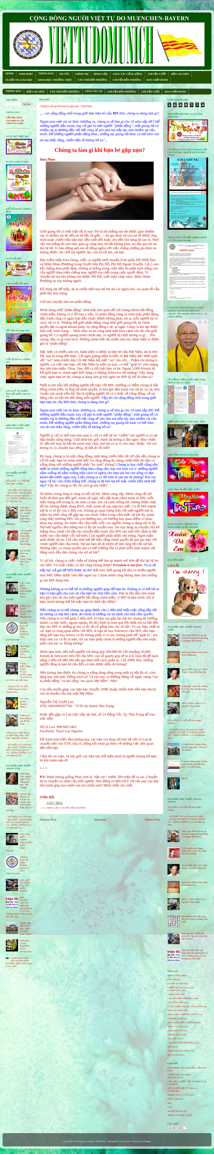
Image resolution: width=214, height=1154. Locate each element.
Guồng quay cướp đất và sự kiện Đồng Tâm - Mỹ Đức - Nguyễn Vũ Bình (17, 735)
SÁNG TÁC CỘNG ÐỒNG (127, 74)
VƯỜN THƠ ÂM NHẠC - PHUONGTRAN (179, 1076)
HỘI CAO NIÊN (180, 74)
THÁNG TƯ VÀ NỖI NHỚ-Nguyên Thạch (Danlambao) (17, 689)
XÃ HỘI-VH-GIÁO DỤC (19, 80)
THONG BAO (46, 73)
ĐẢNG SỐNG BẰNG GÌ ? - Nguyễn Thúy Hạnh (194, 704)
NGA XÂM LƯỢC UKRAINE (181, 1022)
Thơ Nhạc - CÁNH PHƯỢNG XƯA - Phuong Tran (25, 651)
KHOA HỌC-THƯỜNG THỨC (55, 80)
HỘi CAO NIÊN (175, 1010)
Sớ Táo (184, 778)
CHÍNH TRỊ (81, 74)
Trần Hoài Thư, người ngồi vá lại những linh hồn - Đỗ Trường (25, 780)
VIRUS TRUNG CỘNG (178, 1051)
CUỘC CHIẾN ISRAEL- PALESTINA (185, 1006)
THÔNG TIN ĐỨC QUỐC (180, 1115)
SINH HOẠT (26, 74)
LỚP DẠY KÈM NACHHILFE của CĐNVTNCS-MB (15, 120)
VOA (169, 1107)
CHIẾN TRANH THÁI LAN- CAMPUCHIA (181, 989)
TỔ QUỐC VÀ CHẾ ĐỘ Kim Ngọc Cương (17, 482)
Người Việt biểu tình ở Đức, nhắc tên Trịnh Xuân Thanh (25, 928)
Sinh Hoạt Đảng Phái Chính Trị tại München (194, 653)
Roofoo (127, 1141)
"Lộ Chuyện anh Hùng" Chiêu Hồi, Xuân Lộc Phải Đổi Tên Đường (25, 537)
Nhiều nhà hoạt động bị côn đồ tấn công (26, 719)
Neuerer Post (48, 819)
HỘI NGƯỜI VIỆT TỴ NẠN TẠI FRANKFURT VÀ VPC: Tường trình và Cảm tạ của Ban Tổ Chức (194, 954)
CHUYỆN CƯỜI (157, 74)
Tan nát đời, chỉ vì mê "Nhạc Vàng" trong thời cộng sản (25, 557)
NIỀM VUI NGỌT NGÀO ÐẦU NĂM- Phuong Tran (26, 611)
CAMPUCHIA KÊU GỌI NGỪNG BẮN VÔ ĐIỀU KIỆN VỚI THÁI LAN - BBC (19, 962)
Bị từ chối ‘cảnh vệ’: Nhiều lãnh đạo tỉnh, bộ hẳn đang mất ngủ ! (194, 689)
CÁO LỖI (173, 565)
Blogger (147, 1141)
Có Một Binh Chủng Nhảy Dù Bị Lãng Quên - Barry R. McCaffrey (194, 747)
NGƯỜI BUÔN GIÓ (177, 1111)
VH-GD (171, 1046)
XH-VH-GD (173, 1055)
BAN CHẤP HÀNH (157, 80)
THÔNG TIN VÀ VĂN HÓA (181, 1095)
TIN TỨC (64, 74)
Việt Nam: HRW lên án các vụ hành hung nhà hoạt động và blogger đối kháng (194, 638)
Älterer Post (152, 819)
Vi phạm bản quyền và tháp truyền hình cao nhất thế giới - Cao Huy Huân (194, 764)
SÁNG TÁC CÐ (93, 91)
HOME (10, 73)
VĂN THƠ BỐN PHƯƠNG (92, 80)
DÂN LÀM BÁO (175, 1099)
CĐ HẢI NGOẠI (175, 983)
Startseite (100, 819)
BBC (169, 1103)
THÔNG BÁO (13, 91)
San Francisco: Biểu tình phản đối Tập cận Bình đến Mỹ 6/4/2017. (194, 936)
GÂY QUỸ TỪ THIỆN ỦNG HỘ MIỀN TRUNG (25, 885)
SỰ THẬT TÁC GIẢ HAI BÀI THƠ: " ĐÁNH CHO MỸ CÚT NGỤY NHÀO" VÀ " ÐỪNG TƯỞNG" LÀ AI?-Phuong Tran (19, 495)
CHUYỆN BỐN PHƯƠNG (127, 80)
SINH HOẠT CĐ (175, 1030)
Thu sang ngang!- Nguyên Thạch (24, 702)
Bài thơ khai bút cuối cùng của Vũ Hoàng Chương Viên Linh (194, 919)
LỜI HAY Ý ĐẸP (175, 1018)
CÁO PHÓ (172, 979)
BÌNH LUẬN (101, 74)
